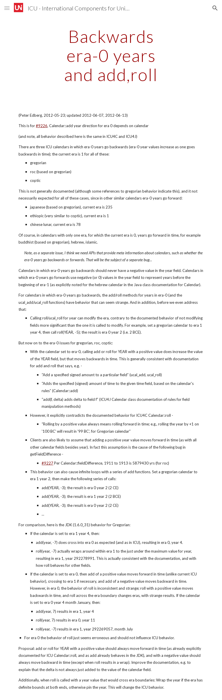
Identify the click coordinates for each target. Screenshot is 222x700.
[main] (111, 55)
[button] (7, 8)
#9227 (47, 463)
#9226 (41, 125)
